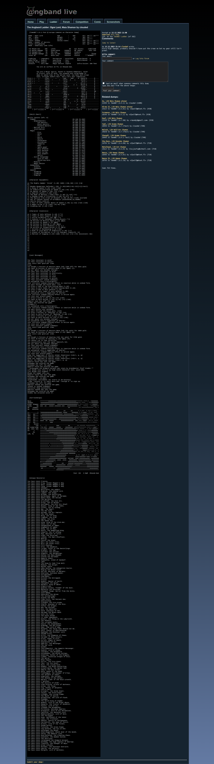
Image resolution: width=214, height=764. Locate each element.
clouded (124, 47)
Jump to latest (108, 43)
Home (31, 22)
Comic (97, 22)
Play (41, 22)
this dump (110, 34)
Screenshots (113, 22)
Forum (66, 22)
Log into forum (142, 58)
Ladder (53, 22)
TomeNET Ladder (120, 36)
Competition (82, 22)
